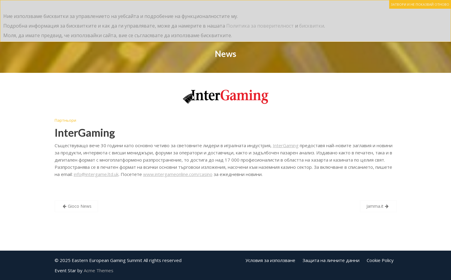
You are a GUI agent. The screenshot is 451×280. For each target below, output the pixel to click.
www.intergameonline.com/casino (177, 174)
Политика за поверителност (260, 25)
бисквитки (311, 25)
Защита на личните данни (330, 260)
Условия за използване (270, 260)
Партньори (65, 120)
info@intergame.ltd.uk (96, 174)
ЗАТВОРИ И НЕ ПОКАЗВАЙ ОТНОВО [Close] (420, 4)
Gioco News (80, 206)
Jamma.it (374, 206)
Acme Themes (98, 270)
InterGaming (85, 132)
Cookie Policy (380, 260)
